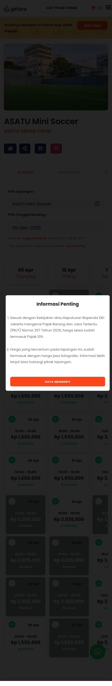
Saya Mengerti (57, 381)
